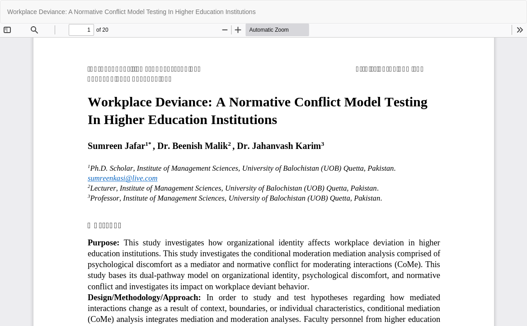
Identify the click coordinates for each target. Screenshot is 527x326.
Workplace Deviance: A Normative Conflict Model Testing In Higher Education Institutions (131, 11)
